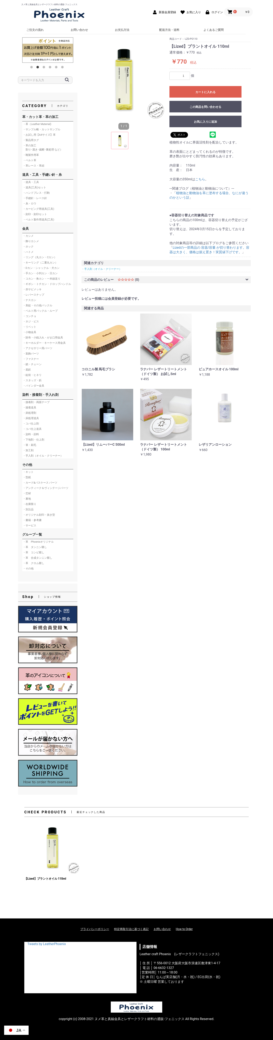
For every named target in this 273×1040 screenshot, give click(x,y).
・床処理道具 (31, 418)
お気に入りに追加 (205, 121)
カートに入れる (205, 92)
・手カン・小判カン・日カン (40, 273)
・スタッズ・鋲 (32, 380)
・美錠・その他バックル (37, 305)
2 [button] (38, 68)
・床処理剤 (29, 412)
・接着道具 (29, 407)
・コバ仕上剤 (31, 423)
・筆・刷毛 (29, 445)
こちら (200, 179)
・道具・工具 (31, 182)
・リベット (29, 326)
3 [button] (45, 68)
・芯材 (27, 493)
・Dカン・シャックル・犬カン (41, 267)
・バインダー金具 (33, 385)
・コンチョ (29, 316)
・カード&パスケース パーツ (40, 482)
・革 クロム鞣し (33, 563)
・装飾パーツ (31, 353)
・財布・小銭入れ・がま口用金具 (43, 337)
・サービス (29, 525)
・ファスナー (31, 358)
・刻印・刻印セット (35, 214)
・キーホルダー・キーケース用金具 (44, 342)
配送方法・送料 (169, 29)
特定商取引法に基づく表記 (131, 929)
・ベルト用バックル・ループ (40, 310)
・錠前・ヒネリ (32, 375)
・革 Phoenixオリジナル (38, 541)
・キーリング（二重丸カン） (40, 262)
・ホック (28, 246)
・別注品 (28, 509)
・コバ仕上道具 (32, 428)
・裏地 (27, 498)
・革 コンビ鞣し (33, 552)
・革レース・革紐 (33, 165)
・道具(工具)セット (34, 187)
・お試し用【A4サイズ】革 (39, 134)
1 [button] (32, 68)
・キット (28, 471)
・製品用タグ (31, 140)
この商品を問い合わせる (205, 106)
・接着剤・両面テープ (36, 402)
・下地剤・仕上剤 (33, 439)
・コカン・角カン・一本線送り (41, 278)
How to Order (184, 929)
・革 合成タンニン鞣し (37, 557)
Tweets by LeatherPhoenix (46, 944)
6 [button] (63, 68)
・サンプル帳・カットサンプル (41, 129)
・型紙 (27, 477)
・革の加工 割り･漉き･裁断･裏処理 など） (43, 147)
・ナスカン (29, 300)
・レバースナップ (33, 294)
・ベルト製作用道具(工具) (38, 219)
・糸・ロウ (29, 203)
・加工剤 (28, 450)
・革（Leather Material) (37, 124)
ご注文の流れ (35, 29)
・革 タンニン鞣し (35, 547)
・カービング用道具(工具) (38, 208)
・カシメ (28, 235)
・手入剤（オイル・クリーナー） (43, 455)
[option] (47, 50)
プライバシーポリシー (94, 929)
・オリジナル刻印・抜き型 (39, 514)
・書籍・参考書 (32, 520)
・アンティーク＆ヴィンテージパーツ (45, 488)
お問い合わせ (79, 29)
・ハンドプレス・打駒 (36, 192)
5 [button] (57, 68)
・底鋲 (27, 369)
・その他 (28, 568)
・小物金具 (29, 332)
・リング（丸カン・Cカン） (40, 257)
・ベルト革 (29, 160)
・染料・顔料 (31, 434)
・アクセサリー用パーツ (37, 348)
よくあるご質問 (213, 29)
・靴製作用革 (31, 154)
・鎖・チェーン (32, 364)
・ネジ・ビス (31, 321)
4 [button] (51, 68)
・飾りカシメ (31, 241)
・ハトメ (28, 251)
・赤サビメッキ (32, 289)
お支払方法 (122, 29)
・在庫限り (29, 504)
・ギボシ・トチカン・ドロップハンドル (47, 284)
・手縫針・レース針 (35, 198)
